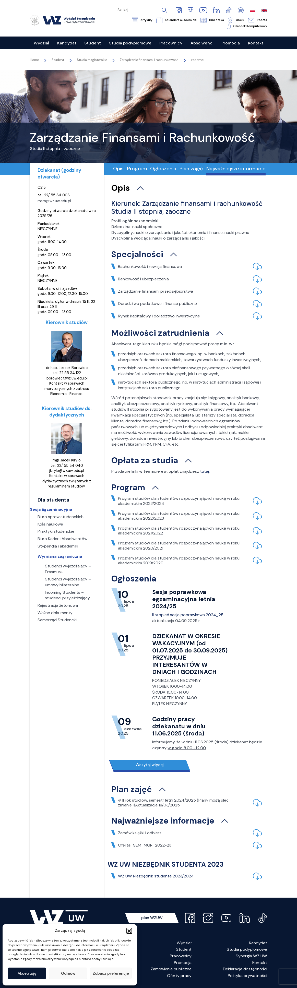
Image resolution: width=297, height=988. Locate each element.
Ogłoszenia (163, 168)
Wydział (184, 943)
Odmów (68, 973)
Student (184, 949)
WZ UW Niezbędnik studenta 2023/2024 (156, 876)
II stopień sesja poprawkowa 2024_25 (187, 614)
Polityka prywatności (247, 975)
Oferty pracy (179, 975)
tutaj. (205, 471)
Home (34, 60)
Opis (118, 168)
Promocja (183, 962)
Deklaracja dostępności (245, 969)
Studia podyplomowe (247, 949)
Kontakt (259, 962)
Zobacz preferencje (111, 973)
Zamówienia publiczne (171, 969)
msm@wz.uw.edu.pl (54, 201)
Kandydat (258, 943)
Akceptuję (27, 973)
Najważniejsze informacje (236, 168)
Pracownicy (181, 956)
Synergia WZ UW (251, 956)
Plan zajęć (191, 168)
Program (137, 168)
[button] (129, 930)
